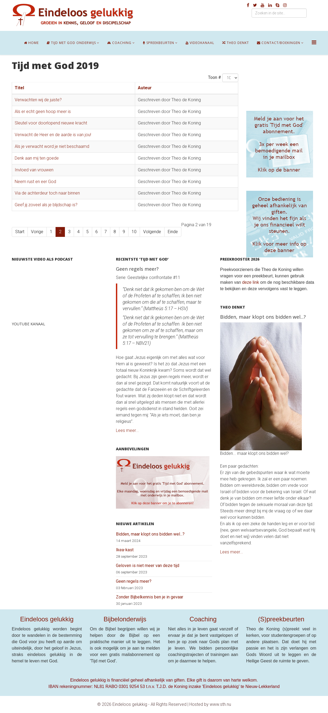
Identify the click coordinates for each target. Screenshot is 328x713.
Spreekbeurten (158, 42)
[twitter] (255, 5)
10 (134, 231)
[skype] (277, 5)
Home (31, 42)
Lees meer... (127, 430)
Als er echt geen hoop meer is (43, 111)
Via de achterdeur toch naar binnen (47, 193)
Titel (19, 87)
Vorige (37, 231)
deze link (250, 282)
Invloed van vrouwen (34, 169)
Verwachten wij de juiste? (38, 99)
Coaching (119, 42)
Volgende (152, 231)
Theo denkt (235, 42)
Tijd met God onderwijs (71, 42)
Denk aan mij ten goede (37, 158)
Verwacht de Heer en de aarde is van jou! (53, 134)
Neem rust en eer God (35, 181)
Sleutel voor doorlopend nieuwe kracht (51, 122)
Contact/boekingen (278, 42)
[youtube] (262, 5)
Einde (173, 231)
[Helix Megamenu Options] (314, 42)
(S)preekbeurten (281, 619)
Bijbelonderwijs (125, 619)
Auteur (145, 87)
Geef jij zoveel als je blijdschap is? (46, 204)
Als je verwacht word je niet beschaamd (52, 146)
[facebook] (248, 5)
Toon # (214, 77)
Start (19, 231)
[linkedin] (270, 5)
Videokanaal (200, 42)
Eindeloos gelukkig (46, 619)
